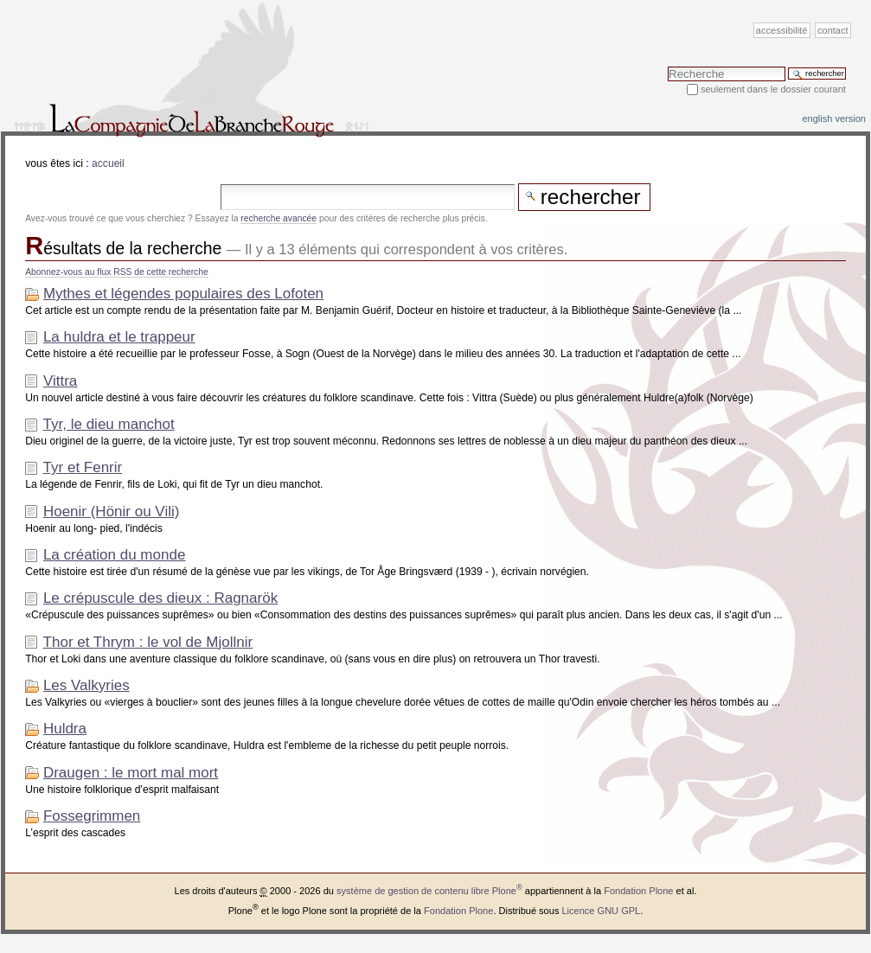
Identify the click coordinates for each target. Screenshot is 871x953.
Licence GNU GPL (600, 910)
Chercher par (667, 66)
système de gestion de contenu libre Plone (429, 891)
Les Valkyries (86, 685)
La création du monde (114, 555)
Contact (833, 30)
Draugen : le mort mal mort (130, 772)
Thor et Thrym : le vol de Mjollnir (148, 642)
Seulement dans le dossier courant (773, 89)
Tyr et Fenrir (83, 467)
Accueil (108, 163)
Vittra (60, 381)
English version (834, 118)
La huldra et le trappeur (119, 337)
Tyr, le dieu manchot (109, 424)
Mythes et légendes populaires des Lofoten (183, 293)
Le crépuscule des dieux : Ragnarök (160, 598)
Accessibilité (781, 30)
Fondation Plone (638, 891)
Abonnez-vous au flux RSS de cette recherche (116, 272)
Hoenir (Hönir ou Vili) (111, 511)
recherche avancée (278, 218)
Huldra (64, 728)
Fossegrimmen (91, 816)
